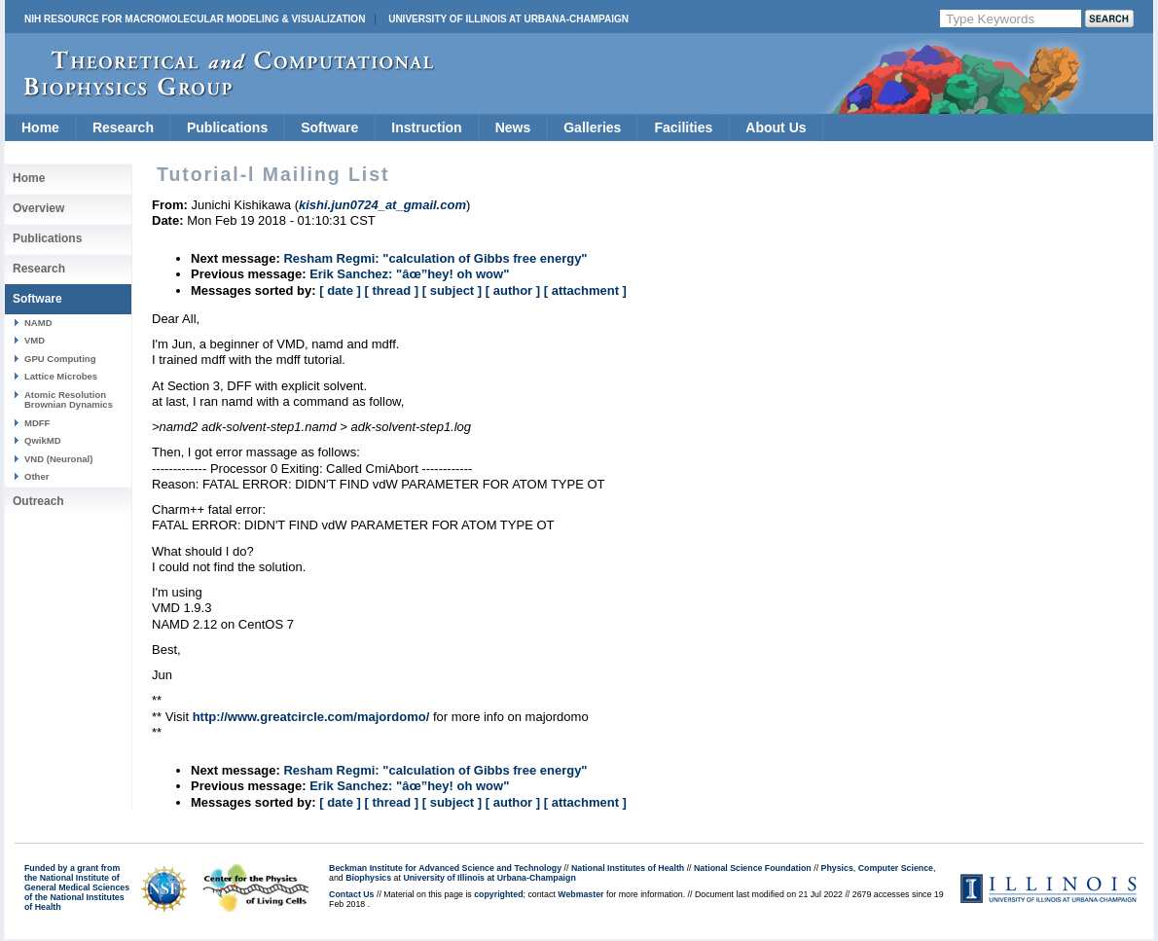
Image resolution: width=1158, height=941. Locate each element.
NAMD (38, 322)
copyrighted (498, 894)
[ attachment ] (585, 290)
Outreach (38, 501)
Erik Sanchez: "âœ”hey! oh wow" (409, 274)
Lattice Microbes (60, 376)
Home (40, 127)
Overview (38, 208)
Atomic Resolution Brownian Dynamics (68, 399)
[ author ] (513, 290)
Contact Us (351, 894)
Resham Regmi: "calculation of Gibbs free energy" (435, 258)
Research (123, 127)
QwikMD (42, 440)
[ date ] (340, 290)
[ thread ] (391, 290)
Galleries (592, 127)
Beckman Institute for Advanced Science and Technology (445, 868)
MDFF (37, 422)
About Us (775, 127)
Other (36, 476)
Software (329, 127)
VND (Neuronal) (58, 458)
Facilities (683, 127)
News (513, 127)
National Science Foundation (753, 868)
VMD (34, 340)
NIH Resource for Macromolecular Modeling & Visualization (194, 19)
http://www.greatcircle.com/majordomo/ (311, 716)
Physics (837, 868)
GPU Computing (59, 358)
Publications (227, 127)
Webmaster (580, 894)
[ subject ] (452, 290)
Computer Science (895, 868)
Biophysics (368, 878)
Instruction (426, 127)
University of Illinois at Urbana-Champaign (508, 19)
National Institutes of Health (627, 868)
